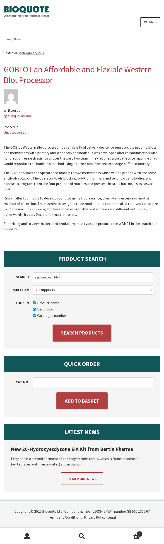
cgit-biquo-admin (17, 115)
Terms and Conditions (65, 517)
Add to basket (82, 401)
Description (44, 309)
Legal (111, 517)
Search (22, 277)
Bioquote (26, 11)
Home (8, 39)
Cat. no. (22, 382)
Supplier (21, 290)
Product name (46, 302)
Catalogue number (49, 315)
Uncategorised (15, 132)
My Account (27, 536)
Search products (82, 333)
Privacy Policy (94, 517)
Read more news (82, 478)
